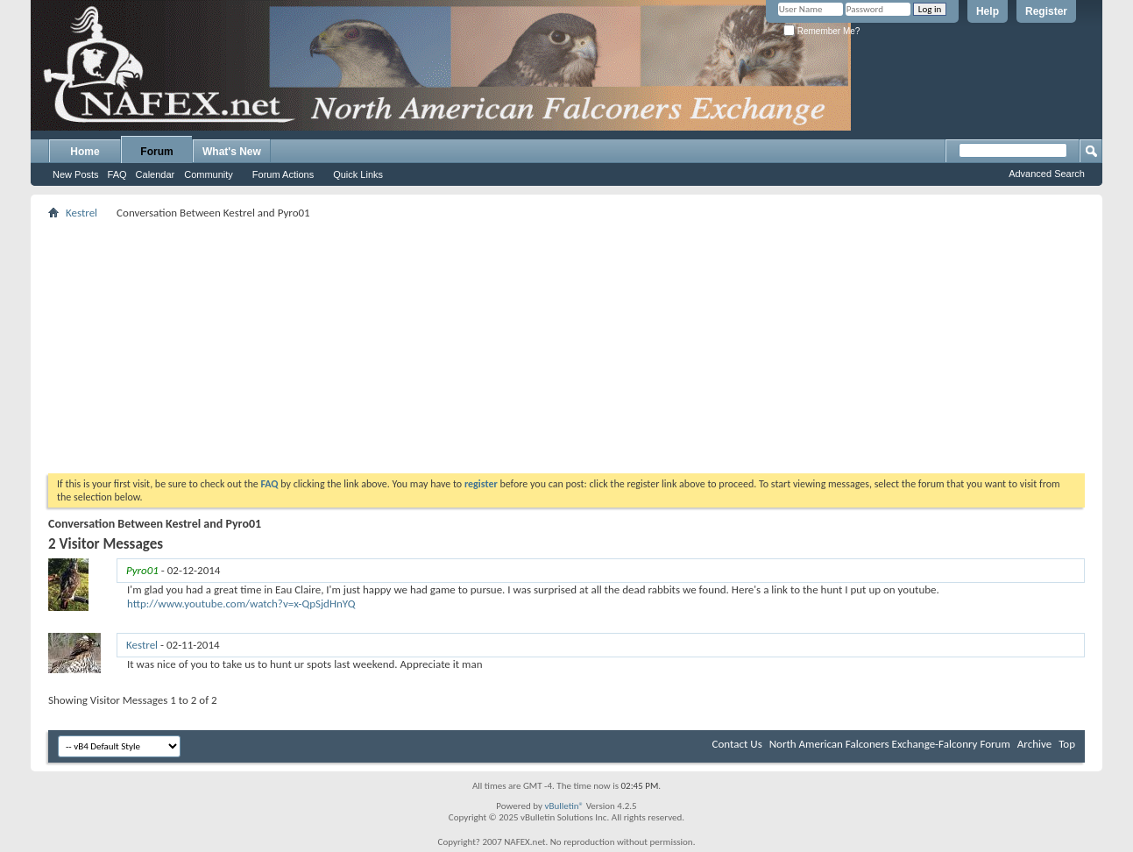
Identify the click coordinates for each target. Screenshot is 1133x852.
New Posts (76, 174)
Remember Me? (821, 31)
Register (1046, 11)
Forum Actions (283, 174)
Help (987, 11)
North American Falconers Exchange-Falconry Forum (889, 743)
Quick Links (358, 174)
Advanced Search (1047, 173)
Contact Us (737, 743)
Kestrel (81, 212)
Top (1067, 743)
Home (84, 152)
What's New (231, 152)
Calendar (155, 174)
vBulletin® (564, 806)
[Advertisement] (566, 346)
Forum (156, 152)
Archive (1034, 743)
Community (208, 174)
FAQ (117, 174)
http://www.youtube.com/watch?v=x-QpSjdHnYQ (241, 603)
